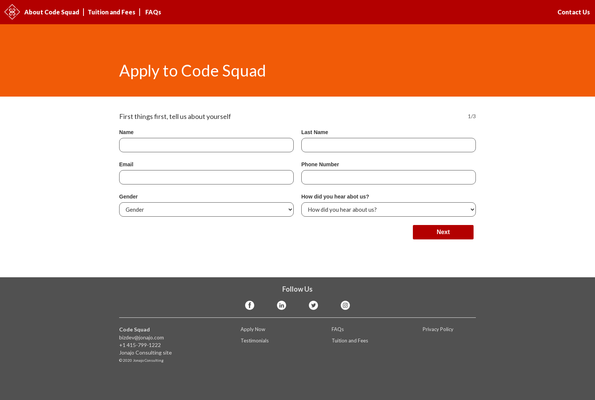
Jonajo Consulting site (145, 352)
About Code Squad (51, 12)
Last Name (314, 132)
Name (126, 132)
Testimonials (255, 341)
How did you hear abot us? (335, 197)
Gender (128, 197)
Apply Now (253, 329)
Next (443, 232)
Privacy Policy (438, 329)
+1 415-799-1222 (140, 345)
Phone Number (320, 164)
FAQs (153, 12)
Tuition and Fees (111, 12)
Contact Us (573, 12)
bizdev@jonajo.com (141, 337)
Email (126, 164)
